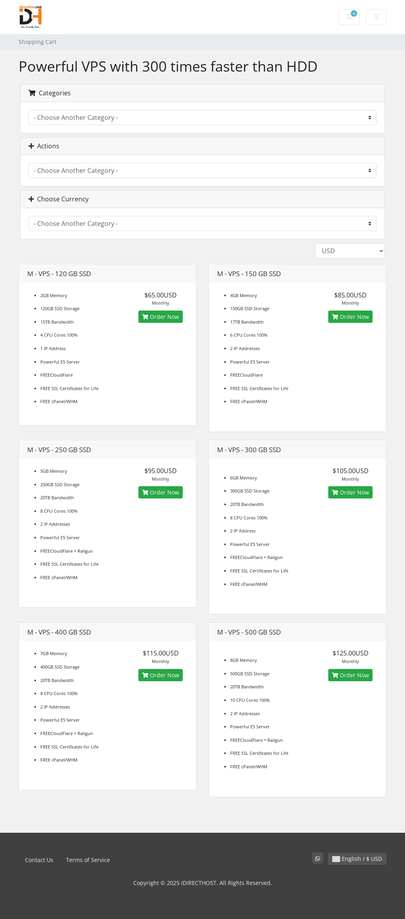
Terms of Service (88, 860)
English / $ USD (357, 858)
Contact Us (39, 860)
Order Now (160, 316)
